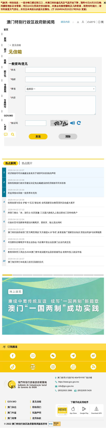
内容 (13, 100)
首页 (6, 47)
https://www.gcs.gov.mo (68, 384)
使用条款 (36, 420)
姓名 (13, 72)
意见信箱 (36, 404)
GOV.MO (11, 404)
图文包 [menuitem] (46, 29)
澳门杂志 (11, 409)
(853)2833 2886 (65, 393)
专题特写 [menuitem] (73, 29)
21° (92, 22)
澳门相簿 (11, 420)
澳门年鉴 (11, 415)
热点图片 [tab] (27, 165)
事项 (13, 91)
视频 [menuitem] (35, 29)
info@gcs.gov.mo (66, 388)
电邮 (13, 81)
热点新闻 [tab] (10, 165)
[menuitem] (15, 29)
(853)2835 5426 (85, 393)
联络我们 (36, 409)
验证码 (14, 125)
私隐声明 (36, 415)
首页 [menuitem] (6, 29)
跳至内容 (65, 22)
